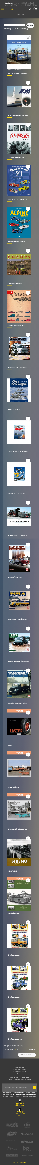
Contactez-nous (11, 3)
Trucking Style (20, 1103)
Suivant (31, 1049)
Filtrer (30, 25)
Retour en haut (27, 1055)
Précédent (9, 1049)
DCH (19, 1116)
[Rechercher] (19, 14)
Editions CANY (19, 1105)
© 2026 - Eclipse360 (19, 1162)
